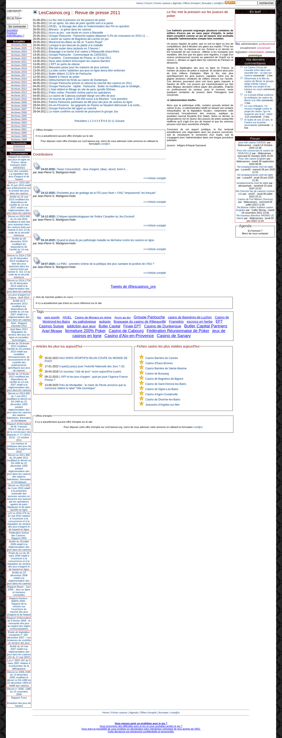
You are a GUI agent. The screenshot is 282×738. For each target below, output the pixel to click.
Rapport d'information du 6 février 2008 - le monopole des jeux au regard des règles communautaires (19, 623)
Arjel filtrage (52, 331)
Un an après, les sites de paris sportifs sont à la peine (81, 23)
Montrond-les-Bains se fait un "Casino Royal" (76, 42)
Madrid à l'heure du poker (64, 76)
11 (112, 121)
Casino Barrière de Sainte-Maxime (165, 368)
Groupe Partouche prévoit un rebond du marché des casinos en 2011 (90, 83)
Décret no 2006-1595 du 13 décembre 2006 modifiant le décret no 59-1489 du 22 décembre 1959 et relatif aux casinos (19, 679)
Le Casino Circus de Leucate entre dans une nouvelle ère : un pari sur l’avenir (258, 71)
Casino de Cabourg (126, 331)
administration (249, 44)
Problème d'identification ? (15, 34)
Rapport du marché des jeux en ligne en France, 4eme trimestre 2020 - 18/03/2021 (19, 162)
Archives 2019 (19, 68)
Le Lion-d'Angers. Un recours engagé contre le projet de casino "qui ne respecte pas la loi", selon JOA (258, 111)
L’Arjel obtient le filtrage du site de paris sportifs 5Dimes (82, 89)
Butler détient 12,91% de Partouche (70, 73)
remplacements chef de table (252, 183)
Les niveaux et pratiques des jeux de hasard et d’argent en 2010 (19, 447)
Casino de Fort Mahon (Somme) (255, 199)
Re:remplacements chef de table (255, 166)
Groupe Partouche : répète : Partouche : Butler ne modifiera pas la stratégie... (95, 86)
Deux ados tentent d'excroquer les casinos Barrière (79, 61)
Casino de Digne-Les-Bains (161, 389)
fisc (39, 317)
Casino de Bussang (157, 373)
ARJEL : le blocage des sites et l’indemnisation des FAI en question (89, 26)
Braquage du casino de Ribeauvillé (140, 321)
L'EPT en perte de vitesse (64, 64)
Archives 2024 (19, 51)
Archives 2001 (19, 129)
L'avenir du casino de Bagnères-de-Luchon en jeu (78, 39)
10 (109, 121)
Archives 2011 (19, 95)
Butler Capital (109, 326)
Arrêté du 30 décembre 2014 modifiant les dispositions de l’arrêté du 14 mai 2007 (19, 245)
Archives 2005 (19, 115)
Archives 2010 (19, 99)
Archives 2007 (19, 109)
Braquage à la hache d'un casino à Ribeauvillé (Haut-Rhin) (84, 51)
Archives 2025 (19, 48)
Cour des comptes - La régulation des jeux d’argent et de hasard (19, 175)
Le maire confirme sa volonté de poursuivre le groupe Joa (83, 111)
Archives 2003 (19, 122)
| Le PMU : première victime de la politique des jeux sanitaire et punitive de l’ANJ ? (97, 263)
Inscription (12, 30)
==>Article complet (154, 178)
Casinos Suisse (51, 326)
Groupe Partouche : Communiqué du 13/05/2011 (78, 54)
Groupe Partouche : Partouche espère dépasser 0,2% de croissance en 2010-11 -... (99, 35)
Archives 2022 (19, 58)
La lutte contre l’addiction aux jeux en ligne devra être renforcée (87, 70)
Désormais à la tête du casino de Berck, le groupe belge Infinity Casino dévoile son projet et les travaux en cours (259, 84)
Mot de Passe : (15, 18)
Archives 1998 (19, 139)
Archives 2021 (19, 61)
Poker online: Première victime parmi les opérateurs (80, 92)
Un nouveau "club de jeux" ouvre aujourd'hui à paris (90, 371)
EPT (219, 321)
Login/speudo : (15, 10)
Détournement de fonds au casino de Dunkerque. (78, 80)
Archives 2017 (19, 75)
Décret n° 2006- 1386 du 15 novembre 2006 (19, 692)
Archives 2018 (19, 72)
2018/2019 (19, 146)
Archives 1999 (19, 136)
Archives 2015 (19, 82)
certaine (270, 52)
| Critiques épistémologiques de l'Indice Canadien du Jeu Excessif (87, 216)
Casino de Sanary (174, 335)
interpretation (256, 52)
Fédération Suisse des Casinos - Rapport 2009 (19, 535)
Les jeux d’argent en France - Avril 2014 (19, 296)
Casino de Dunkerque (162, 326)
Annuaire (207, 3)
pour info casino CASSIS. (252, 142)
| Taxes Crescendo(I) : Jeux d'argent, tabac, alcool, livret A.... (84, 169)
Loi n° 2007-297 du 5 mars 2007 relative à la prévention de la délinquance (18, 664)
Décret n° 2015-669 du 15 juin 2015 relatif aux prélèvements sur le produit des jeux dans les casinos (19, 188)
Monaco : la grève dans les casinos (70, 29)
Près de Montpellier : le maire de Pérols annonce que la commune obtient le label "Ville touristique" (85, 387)
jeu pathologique (84, 321)
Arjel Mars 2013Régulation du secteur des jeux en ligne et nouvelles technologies (19, 334)
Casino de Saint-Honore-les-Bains (165, 384)
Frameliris (176, 321)
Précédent (80, 121)
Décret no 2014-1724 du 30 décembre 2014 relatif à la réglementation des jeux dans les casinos (19, 286)
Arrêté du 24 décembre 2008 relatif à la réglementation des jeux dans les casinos (19, 578)
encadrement (248, 48)
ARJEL (67, 317)
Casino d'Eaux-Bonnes (159, 363)
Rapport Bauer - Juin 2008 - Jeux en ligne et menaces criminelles (18, 590)
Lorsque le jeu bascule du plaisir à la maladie (76, 45)
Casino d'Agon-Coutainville (161, 394)
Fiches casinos (162, 3)
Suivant (119, 121)
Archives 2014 (19, 85)
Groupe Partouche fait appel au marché (72, 108)
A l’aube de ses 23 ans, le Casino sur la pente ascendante (258, 122)
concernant (263, 48)
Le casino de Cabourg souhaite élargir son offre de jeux (82, 95)
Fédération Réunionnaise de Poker (178, 331)
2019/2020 (19, 150)
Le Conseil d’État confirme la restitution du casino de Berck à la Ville (258, 98)
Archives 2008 (19, 105)
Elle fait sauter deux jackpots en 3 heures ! (74, 48)
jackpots (105, 321)
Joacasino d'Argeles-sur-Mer (162, 404)
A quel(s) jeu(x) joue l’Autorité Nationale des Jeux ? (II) (91, 366)
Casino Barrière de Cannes (161, 358)
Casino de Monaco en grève (93, 317)
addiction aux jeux (81, 326)
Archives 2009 (19, 102)
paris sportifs (52, 317)
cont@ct (218, 3)
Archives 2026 (19, 44)
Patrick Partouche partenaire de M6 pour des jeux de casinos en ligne (90, 102)
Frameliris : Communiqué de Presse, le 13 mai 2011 (80, 57)
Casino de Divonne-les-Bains (162, 399)
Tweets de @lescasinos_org (133, 286)
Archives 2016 (19, 78)
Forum (148, 3)
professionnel (267, 44)
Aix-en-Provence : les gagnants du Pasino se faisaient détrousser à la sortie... (95, 105)
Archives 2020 (19, 65)
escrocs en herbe (200, 321)
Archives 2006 (19, 112)
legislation (241, 52)
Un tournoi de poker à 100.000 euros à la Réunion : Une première (88, 99)
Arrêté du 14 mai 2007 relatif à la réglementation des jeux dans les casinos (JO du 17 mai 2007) (19, 651)
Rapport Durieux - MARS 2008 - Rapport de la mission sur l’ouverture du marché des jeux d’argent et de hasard (19, 606)
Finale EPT (132, 326)
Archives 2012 (19, 92)
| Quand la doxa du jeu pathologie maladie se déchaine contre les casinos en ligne (97, 240)
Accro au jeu (122, 317)
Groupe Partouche (149, 317)
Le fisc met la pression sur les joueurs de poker (77, 20)
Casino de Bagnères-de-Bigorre (164, 378)
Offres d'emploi (191, 3)
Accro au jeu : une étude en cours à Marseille (76, 32)
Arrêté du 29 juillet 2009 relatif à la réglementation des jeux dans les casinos (19, 545)
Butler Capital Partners (205, 326)
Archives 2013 (19, 88)
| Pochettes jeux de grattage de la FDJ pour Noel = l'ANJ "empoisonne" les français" (98, 192)
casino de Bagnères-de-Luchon (190, 317)
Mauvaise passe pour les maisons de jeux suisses (79, 67)
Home (139, 3)
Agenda (177, 3)
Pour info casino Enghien (252, 158)
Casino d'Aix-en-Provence (129, 335)
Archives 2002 (19, 126)
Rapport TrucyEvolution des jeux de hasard (19, 701)
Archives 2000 (19, 132)
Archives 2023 (19, 55)
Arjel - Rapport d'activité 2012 (19, 324)
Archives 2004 (19, 119)
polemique (255, 55)
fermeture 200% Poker (85, 331)
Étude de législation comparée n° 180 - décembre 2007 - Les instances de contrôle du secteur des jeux (19, 637)
